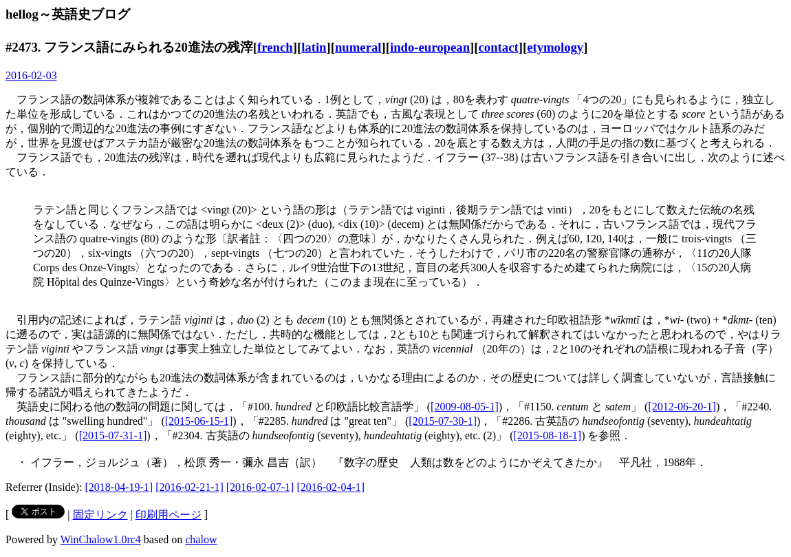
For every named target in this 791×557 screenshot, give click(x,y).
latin (313, 47)
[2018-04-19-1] (119, 487)
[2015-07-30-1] (443, 421)
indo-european (430, 47)
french (275, 47)
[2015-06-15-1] (199, 421)
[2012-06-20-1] (682, 406)
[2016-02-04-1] (330, 487)
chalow (201, 539)
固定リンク (100, 515)
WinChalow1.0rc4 (101, 539)
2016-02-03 (31, 75)
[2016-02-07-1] (260, 487)
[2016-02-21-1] (189, 487)
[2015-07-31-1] (113, 435)
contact (499, 47)
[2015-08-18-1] (548, 435)
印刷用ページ (169, 515)
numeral (358, 47)
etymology (555, 47)
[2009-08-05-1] (465, 406)
